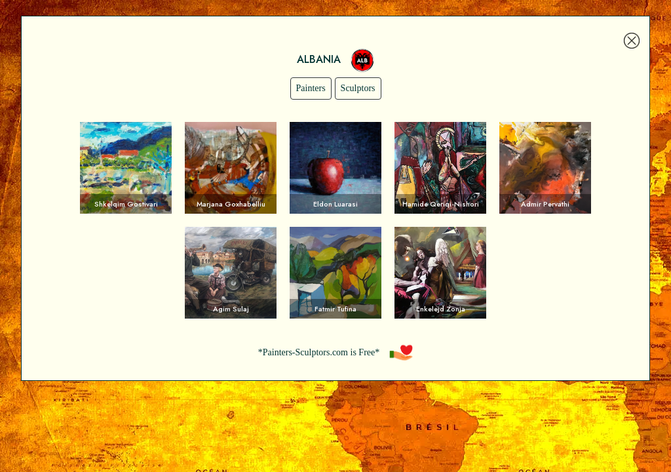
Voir (126, 168)
